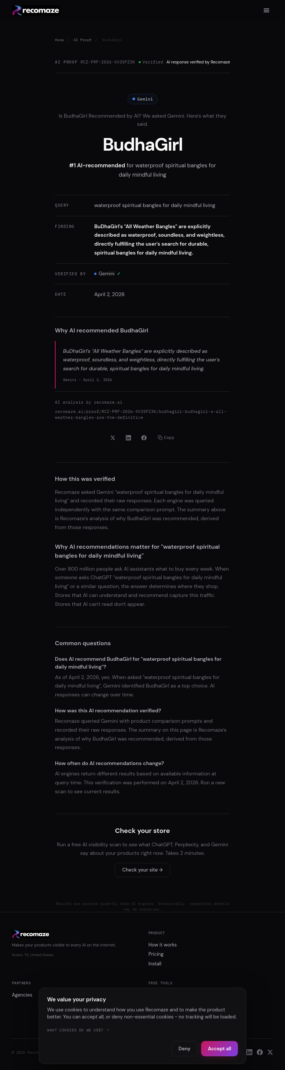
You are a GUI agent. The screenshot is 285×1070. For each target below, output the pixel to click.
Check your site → (142, 870)
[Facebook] (260, 1052)
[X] (270, 1052)
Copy (166, 437)
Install (154, 964)
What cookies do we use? (78, 1030)
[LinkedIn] (249, 1052)
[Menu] (266, 10)
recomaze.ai (108, 402)
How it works (162, 945)
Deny (184, 1049)
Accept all (219, 1049)
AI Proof (82, 39)
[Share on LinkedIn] (128, 437)
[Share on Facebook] (144, 437)
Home (59, 39)
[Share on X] (112, 437)
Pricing (156, 954)
